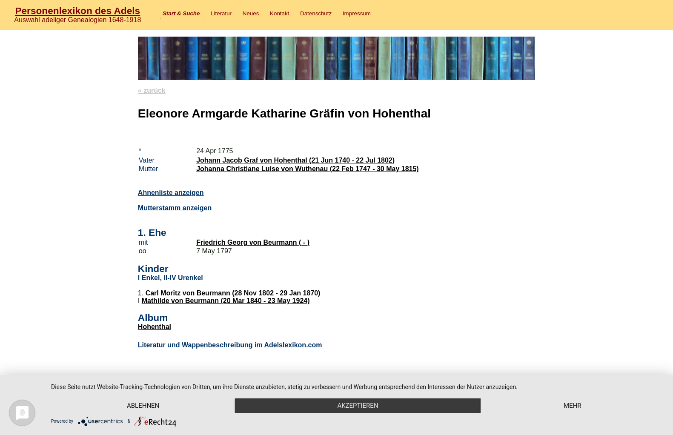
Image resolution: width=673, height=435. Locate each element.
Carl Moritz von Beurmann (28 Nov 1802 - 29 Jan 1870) (233, 293)
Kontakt (279, 13)
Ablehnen (143, 405)
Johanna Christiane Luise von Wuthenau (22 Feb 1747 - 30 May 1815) (307, 168)
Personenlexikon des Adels (77, 10)
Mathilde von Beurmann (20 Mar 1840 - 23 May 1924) (226, 300)
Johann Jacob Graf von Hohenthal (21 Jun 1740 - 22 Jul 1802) (295, 160)
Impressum (357, 13)
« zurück (152, 90)
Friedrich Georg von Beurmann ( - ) (252, 242)
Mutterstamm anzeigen (175, 208)
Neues (251, 13)
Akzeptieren (357, 405)
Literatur (221, 13)
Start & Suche (181, 13)
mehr (572, 405)
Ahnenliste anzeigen (171, 192)
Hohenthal (154, 326)
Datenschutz (316, 13)
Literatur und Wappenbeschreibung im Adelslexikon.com (230, 345)
